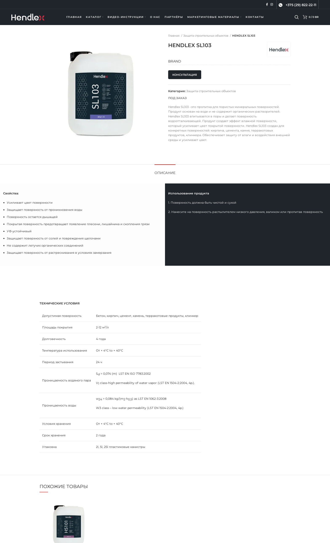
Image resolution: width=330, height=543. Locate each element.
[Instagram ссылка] (271, 4)
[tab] (165, 170)
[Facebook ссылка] (267, 4)
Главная (174, 35)
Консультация (184, 74)
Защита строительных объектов (206, 35)
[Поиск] (297, 17)
